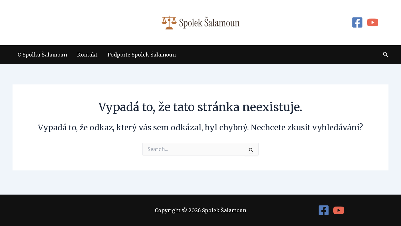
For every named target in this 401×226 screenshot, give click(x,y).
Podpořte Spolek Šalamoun (141, 54)
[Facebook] (357, 22)
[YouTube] (372, 22)
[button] (385, 55)
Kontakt (87, 54)
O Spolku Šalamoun (42, 54)
